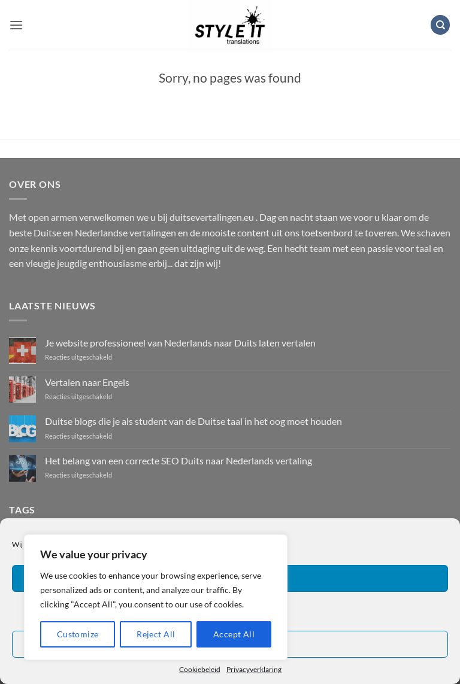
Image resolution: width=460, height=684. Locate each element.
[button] (16, 24)
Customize (78, 634)
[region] (156, 597)
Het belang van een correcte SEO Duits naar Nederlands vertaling (178, 460)
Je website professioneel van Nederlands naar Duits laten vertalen (180, 342)
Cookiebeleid (199, 669)
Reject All (156, 634)
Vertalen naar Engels (87, 382)
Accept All (234, 634)
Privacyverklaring (254, 669)
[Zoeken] (440, 25)
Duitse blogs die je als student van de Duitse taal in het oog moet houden (193, 421)
